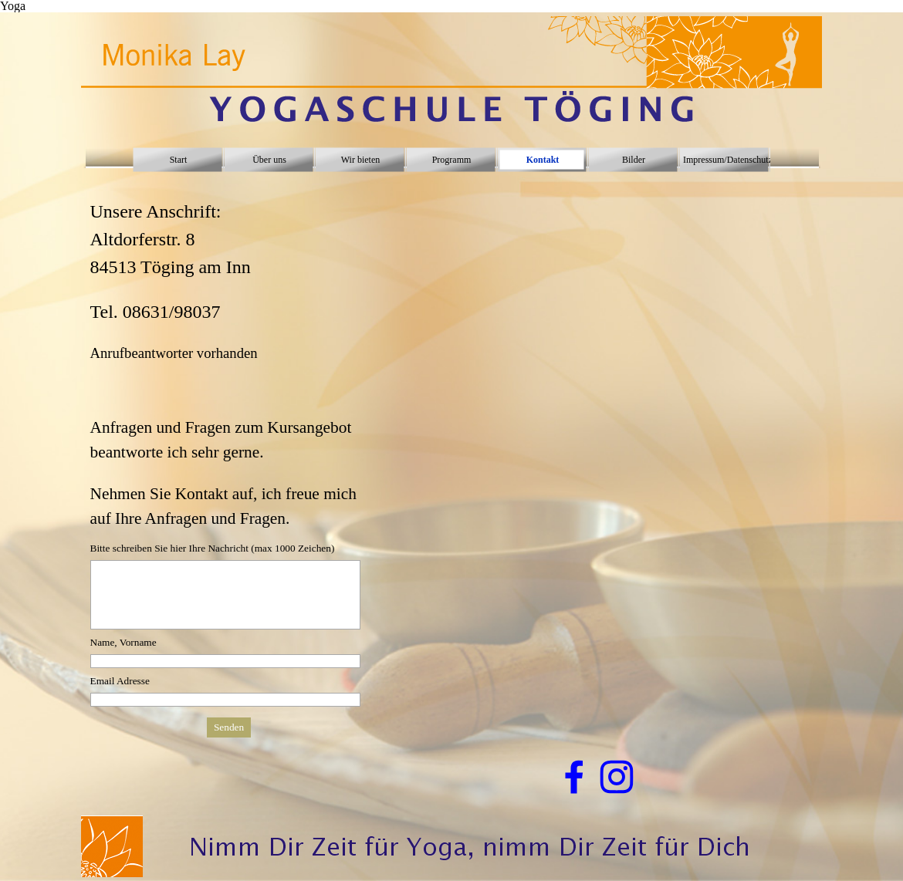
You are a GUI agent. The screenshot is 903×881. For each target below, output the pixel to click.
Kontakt (543, 159)
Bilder (633, 159)
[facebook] (574, 777)
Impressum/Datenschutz (728, 159)
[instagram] (616, 777)
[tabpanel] (229, 356)
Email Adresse (120, 681)
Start (179, 159)
